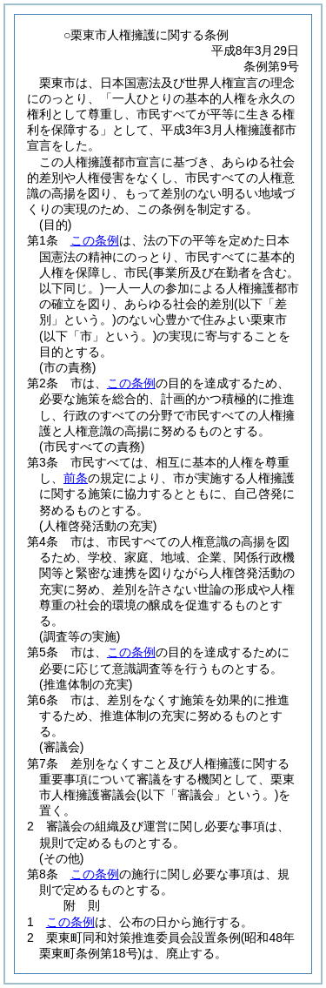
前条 (75, 478)
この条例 (94, 240)
